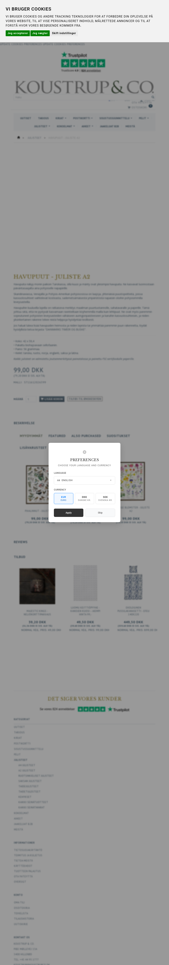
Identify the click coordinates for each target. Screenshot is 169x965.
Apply (69, 512)
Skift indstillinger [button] (64, 33)
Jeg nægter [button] (40, 33)
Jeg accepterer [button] (18, 33)
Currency (60, 489)
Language (60, 473)
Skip (100, 512)
